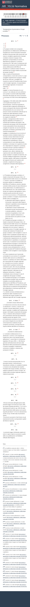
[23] (18, 423)
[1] (9, 30)
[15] (17, 172)
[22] (17, 394)
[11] (15, 131)
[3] (5, 43)
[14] (17, 166)
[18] (17, 352)
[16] (19, 300)
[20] (17, 382)
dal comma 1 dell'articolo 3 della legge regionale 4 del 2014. (15, 484)
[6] (13, 71)
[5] (5, 46)
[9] (3, 98)
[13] (24, 163)
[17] (19, 329)
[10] (16, 116)
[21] (17, 388)
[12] (24, 147)
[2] (17, 40)
